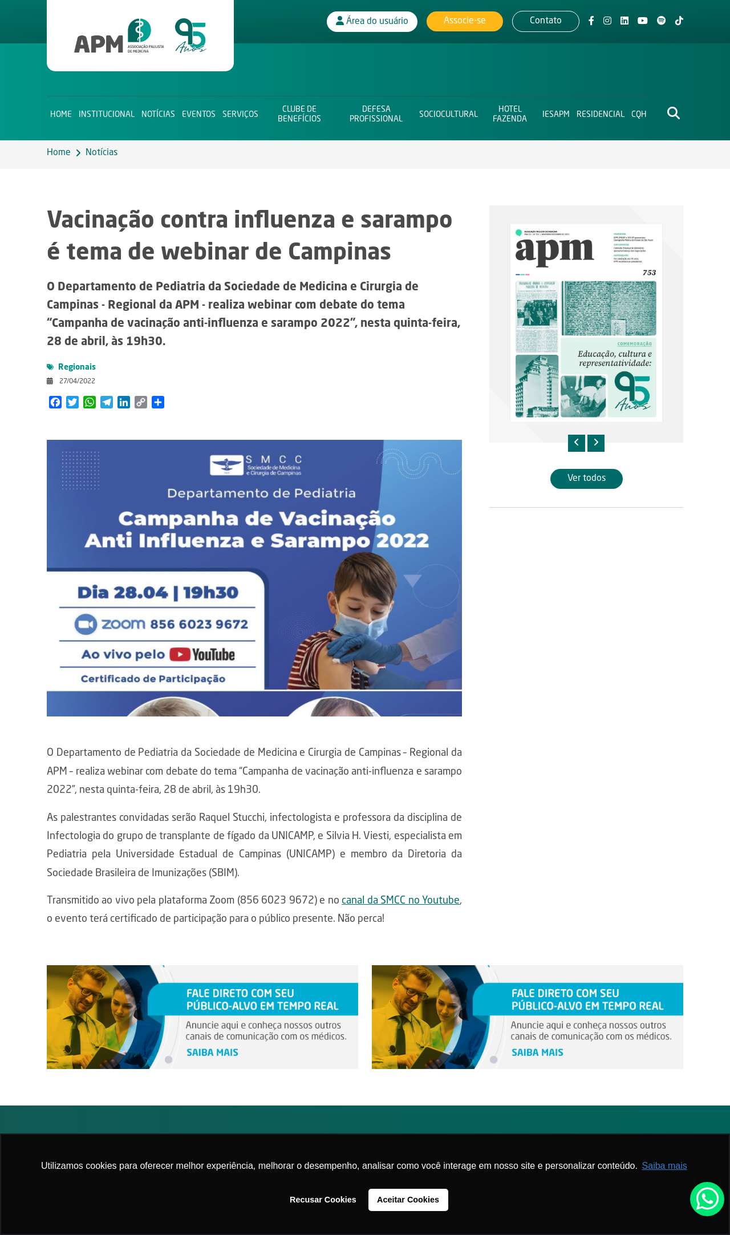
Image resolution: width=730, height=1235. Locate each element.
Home (61, 112)
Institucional (107, 112)
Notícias (158, 112)
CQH (639, 112)
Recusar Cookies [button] (323, 1199)
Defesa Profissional (376, 111)
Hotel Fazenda (510, 111)
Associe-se (465, 20)
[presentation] (576, 443)
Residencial (600, 112)
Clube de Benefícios (299, 111)
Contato (546, 20)
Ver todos (586, 478)
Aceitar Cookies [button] (408, 1199)
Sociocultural (448, 112)
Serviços (240, 112)
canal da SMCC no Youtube (401, 901)
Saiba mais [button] (664, 1166)
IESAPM (556, 112)
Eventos (199, 112)
